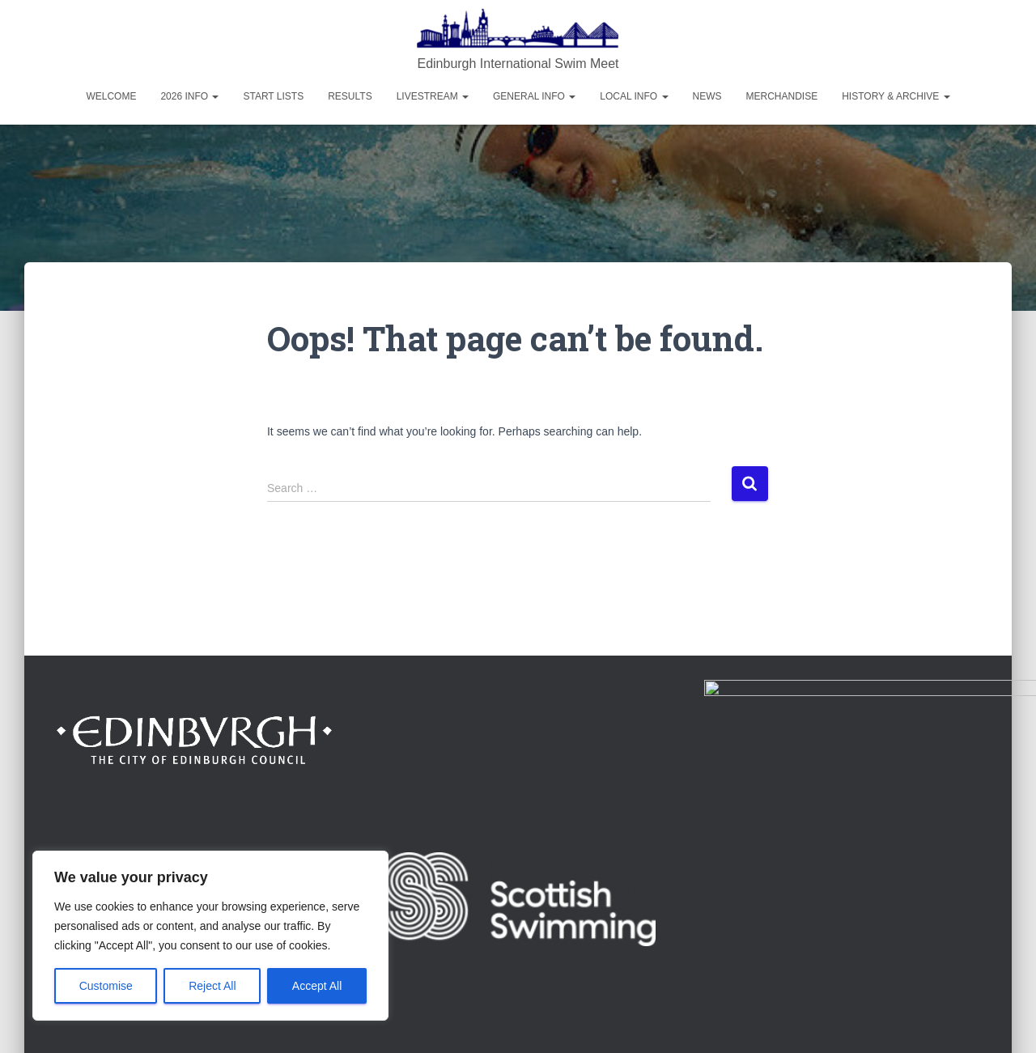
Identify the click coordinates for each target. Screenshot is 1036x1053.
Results (350, 96)
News (707, 96)
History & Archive (895, 96)
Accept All (317, 985)
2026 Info (189, 96)
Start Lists (273, 96)
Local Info (634, 96)
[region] (210, 936)
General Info (534, 96)
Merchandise (782, 96)
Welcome (111, 96)
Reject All (212, 985)
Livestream (433, 96)
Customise (106, 985)
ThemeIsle (953, 1016)
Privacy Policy (944, 928)
